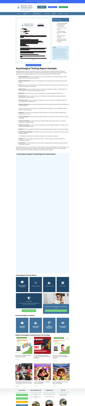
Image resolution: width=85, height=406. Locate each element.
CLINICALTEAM (54, 14)
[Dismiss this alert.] (68, 47)
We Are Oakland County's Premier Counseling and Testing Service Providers (42, 1)
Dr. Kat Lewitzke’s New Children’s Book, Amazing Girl (42, 382)
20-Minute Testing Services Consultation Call (61, 33)
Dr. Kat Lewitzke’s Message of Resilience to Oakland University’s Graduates (42, 357)
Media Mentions (39, 2)
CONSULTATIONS (47, 13)
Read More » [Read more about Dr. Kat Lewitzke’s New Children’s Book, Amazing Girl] (36, 386)
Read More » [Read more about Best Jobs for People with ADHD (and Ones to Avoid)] (17, 359)
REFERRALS (60, 13)
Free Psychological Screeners (61, 36)
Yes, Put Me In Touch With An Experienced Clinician (56, 310)
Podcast (47, 2)
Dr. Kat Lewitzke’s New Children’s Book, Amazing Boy (61, 382)
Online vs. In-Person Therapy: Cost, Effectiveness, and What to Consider (61, 357)
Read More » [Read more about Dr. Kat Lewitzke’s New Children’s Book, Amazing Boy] (55, 386)
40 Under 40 (43, 2)
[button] (67, 19)
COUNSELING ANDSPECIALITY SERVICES (37, 14)
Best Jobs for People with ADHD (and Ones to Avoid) (23, 356)
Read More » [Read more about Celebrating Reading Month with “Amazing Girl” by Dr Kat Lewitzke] (17, 386)
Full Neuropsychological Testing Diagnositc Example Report (62, 25)
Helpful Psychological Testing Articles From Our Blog (61, 40)
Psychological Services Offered (62, 28)
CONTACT (66, 13)
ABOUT (19, 14)
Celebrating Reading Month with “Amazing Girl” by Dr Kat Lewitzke (23, 382)
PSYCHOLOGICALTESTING (26, 14)
